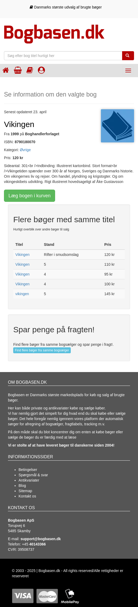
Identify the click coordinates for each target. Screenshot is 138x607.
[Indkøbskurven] (17, 70)
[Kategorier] (29, 70)
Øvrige (25, 150)
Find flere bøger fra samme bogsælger (42, 350)
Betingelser (28, 470)
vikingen (22, 294)
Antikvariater (29, 480)
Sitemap (25, 491)
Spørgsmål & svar (33, 475)
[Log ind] (41, 70)
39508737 (26, 549)
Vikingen (22, 254)
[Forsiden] (5, 70)
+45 (34, 544)
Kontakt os (27, 496)
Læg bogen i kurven (29, 195)
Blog (22, 485)
